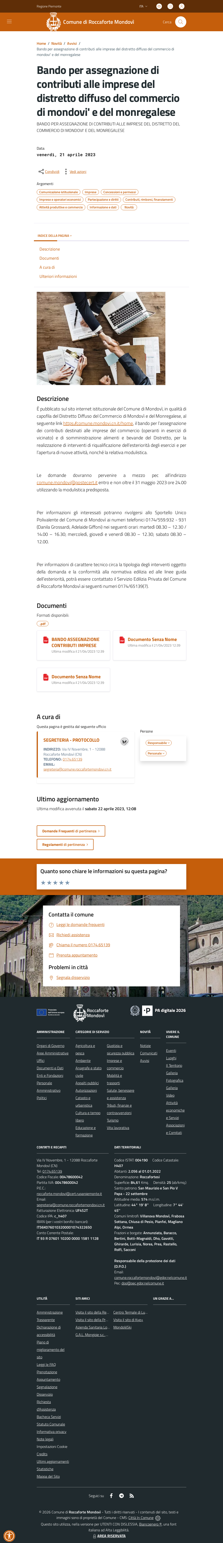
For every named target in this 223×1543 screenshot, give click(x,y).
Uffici (40, 1060)
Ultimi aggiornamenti (53, 1461)
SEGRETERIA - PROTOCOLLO (71, 740)
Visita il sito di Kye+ (128, 1320)
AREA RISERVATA (109, 1536)
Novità (56, 43)
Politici (42, 1098)
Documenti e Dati (50, 1068)
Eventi (171, 1050)
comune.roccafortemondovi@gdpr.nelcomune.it (150, 1277)
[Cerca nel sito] (180, 22)
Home (41, 43)
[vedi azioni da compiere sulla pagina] (74, 171)
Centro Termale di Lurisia (132, 1312)
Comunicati (148, 1053)
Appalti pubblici (87, 1083)
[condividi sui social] (48, 171)
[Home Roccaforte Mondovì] (92, 21)
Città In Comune (141, 1517)
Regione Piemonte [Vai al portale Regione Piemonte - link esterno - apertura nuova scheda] (49, 6)
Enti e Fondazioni (50, 1075)
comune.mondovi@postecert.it (67, 482)
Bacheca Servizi (49, 1416)
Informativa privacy (51, 1431)
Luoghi (171, 1058)
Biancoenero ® (150, 1524)
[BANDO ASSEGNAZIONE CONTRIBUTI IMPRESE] (46, 639)
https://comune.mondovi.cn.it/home (98, 423)
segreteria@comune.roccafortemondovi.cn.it (77, 769)
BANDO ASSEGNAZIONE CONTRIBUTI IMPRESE (75, 642)
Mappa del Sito (48, 1476)
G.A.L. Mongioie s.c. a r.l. (93, 1334)
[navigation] (9, 21)
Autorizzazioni (86, 1090)
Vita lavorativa (118, 1127)
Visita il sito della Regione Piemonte (103, 1312)
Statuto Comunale (51, 1424)
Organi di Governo (50, 1045)
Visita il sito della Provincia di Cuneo (102, 1320)
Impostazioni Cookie (52, 1446)
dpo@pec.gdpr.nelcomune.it (142, 1283)
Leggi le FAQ (46, 1364)
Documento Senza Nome (152, 639)
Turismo (112, 1120)
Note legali (45, 1439)
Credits (42, 1454)
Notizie (145, 1045)
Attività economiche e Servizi (175, 1110)
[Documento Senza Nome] (122, 639)
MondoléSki (122, 1327)
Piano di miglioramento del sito (51, 1349)
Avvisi (72, 43)
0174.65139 (72, 759)
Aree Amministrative (53, 1053)
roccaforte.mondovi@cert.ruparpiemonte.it (69, 1193)
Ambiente (83, 1060)
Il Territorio (174, 1065)
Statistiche (45, 1469)
